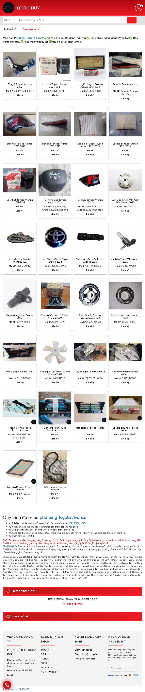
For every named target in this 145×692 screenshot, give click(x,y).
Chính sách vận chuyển (86, 654)
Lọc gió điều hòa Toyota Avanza (125, 429)
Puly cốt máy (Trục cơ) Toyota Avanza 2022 (90, 316)
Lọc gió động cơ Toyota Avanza (19, 488)
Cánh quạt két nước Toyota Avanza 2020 (55, 373)
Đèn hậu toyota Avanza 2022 (90, 201)
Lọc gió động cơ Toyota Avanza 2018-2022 (90, 85)
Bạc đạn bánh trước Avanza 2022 (125, 316)
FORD (44, 663)
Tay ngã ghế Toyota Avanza (90, 371)
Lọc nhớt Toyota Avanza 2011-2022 (20, 201)
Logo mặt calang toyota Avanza (125, 373)
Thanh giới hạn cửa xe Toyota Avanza (19, 429)
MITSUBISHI (47, 667)
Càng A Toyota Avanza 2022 (20, 85)
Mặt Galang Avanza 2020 (19, 371)
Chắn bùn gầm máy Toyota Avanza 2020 (90, 260)
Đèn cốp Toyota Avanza (125, 84)
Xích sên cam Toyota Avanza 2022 (20, 260)
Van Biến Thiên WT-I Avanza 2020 (125, 260)
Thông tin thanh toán (85, 658)
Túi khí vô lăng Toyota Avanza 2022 (54, 201)
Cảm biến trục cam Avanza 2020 (20, 316)
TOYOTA (45, 649)
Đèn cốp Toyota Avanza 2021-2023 (55, 145)
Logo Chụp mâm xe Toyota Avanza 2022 (55, 260)
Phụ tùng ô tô (9, 29)
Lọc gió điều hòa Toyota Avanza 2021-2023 (90, 145)
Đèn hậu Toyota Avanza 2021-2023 (19, 145)
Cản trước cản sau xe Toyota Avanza (55, 429)
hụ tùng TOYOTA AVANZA (31, 38)
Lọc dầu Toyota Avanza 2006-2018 (54, 85)
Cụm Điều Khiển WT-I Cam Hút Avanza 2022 (125, 201)
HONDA (45, 658)
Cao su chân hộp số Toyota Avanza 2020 (54, 316)
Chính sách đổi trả (83, 649)
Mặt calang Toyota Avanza (90, 427)
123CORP (25, 689)
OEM (43, 654)
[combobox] (9, 20)
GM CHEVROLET (49, 672)
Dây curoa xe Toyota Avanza (55, 488)
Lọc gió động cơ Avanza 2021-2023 (125, 145)
